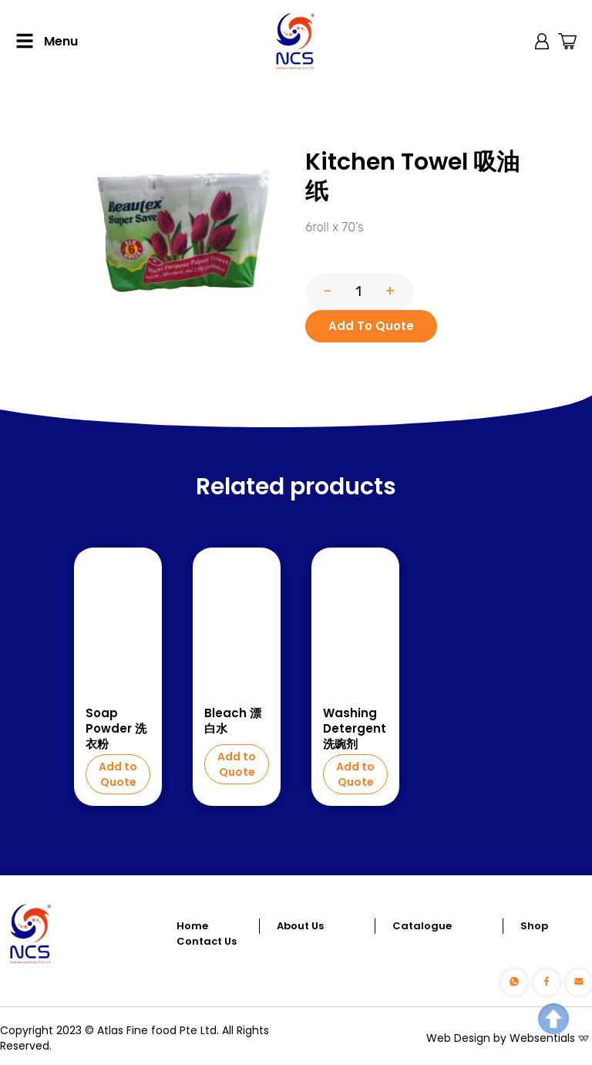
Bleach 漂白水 (232, 721)
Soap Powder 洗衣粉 (116, 729)
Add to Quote (118, 774)
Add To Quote (371, 326)
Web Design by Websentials (500, 1038)
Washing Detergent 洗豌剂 (354, 729)
